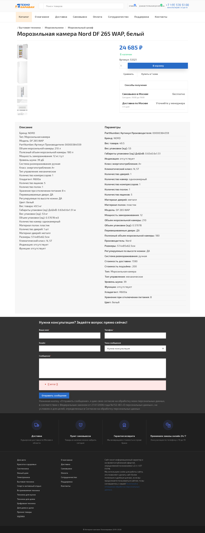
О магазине (42, 16)
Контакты (161, 16)
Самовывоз (80, 16)
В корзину (158, 65)
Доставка (61, 16)
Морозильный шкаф (80, 27)
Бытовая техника (30, 27)
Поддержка (141, 16)
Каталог (24, 16)
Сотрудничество (118, 16)
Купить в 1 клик (149, 74)
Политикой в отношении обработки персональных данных (122, 486)
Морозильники (54, 27)
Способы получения (136, 85)
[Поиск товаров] (84, 6)
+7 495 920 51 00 (177, 5)
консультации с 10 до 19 (177, 7)
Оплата (97, 16)
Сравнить (128, 74)
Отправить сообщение (54, 395)
